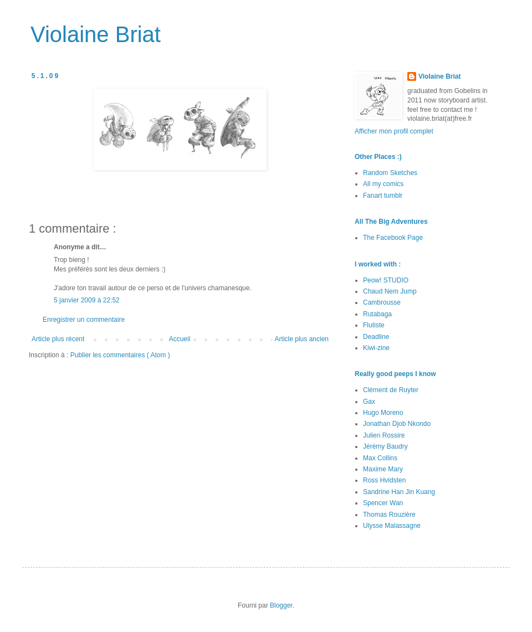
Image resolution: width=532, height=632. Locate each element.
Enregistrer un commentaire (84, 319)
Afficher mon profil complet (394, 131)
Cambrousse (382, 302)
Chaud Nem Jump (390, 291)
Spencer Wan (383, 503)
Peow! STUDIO (385, 280)
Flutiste (374, 325)
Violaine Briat (95, 34)
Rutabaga (377, 314)
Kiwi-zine (376, 348)
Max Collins (380, 458)
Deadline (376, 337)
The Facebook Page (393, 238)
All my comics (383, 184)
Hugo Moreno (383, 413)
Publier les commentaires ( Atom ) (120, 355)
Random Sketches (390, 173)
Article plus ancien (302, 339)
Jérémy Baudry (385, 446)
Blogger (281, 605)
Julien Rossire (384, 435)
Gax (369, 401)
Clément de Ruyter (390, 390)
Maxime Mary (383, 469)
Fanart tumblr (382, 195)
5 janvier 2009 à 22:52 (87, 300)
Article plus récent (58, 339)
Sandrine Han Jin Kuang (399, 492)
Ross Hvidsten (384, 480)
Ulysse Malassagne (392, 526)
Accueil (180, 339)
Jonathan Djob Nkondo (397, 424)
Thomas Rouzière (389, 514)
